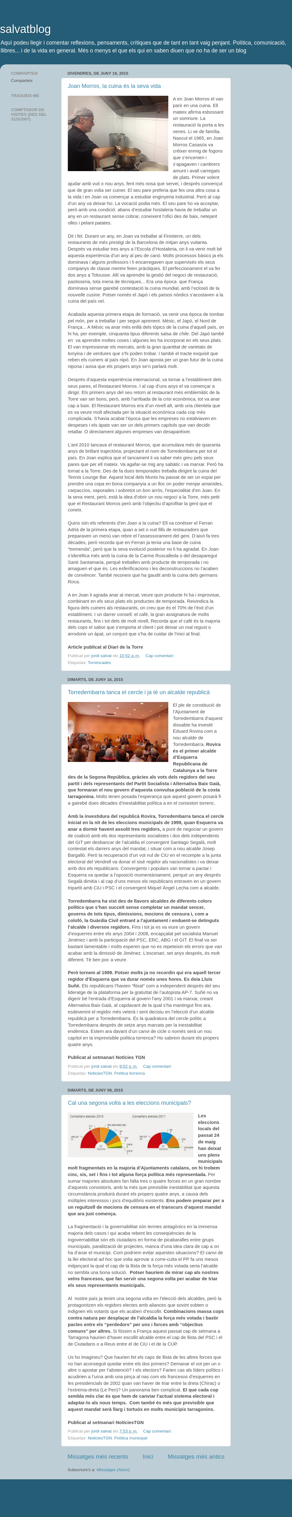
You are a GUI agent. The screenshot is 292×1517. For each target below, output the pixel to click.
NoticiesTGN (100, 1073)
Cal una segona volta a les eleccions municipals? (129, 1103)
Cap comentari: (160, 655)
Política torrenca (129, 1073)
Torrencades (99, 662)
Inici (148, 1456)
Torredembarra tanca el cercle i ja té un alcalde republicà (139, 692)
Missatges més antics (196, 1456)
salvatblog (25, 29)
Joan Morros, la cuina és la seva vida (114, 86)
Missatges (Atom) (113, 1469)
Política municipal (130, 1438)
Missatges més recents (98, 1456)
